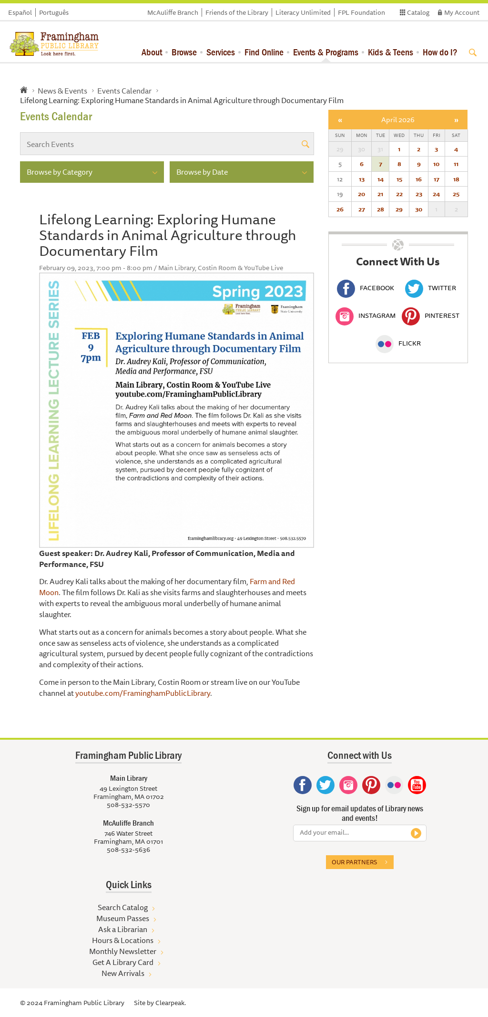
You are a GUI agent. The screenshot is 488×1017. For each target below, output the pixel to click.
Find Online (264, 52)
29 (399, 209)
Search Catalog (123, 907)
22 (399, 194)
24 (436, 194)
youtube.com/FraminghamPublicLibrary (142, 693)
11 (456, 163)
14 (380, 179)
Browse (184, 52)
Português (54, 12)
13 (362, 179)
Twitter (430, 288)
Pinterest (430, 315)
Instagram (366, 315)
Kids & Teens (390, 52)
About (152, 52)
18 (456, 179)
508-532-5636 (128, 849)
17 (436, 179)
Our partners (354, 862)
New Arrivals (123, 973)
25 (456, 194)
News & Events (62, 90)
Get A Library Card (122, 962)
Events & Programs (325, 52)
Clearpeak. (170, 1002)
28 (380, 209)
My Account (461, 12)
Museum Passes (122, 918)
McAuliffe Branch (172, 12)
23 (419, 194)
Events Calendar (124, 90)
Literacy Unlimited (303, 12)
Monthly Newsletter (122, 951)
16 (419, 179)
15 (399, 179)
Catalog (418, 12)
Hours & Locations (122, 940)
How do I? (440, 52)
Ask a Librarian (122, 929)
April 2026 (398, 119)
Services (220, 52)
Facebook (365, 288)
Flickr (398, 343)
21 (380, 194)
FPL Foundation (361, 12)
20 (361, 194)
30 (418, 209)
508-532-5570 (128, 804)
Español (20, 12)
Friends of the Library (236, 12)
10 (436, 163)
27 (361, 209)
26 (340, 209)
